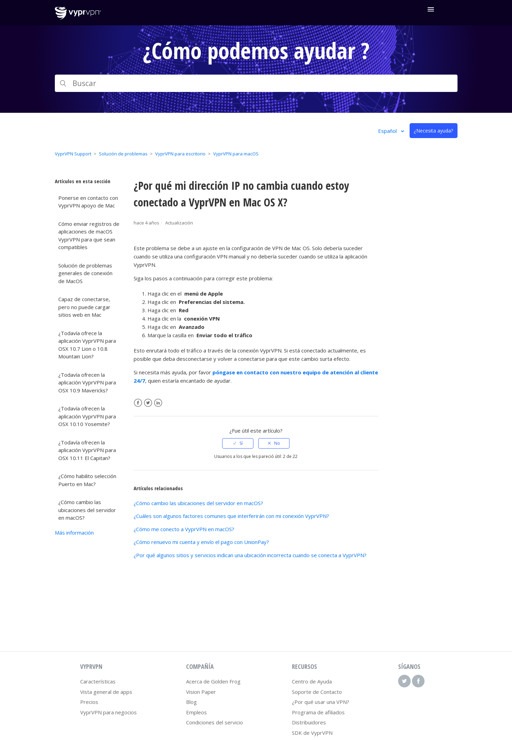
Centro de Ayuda (312, 681)
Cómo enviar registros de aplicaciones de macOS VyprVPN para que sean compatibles (88, 235)
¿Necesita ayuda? (433, 130)
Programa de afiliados (318, 712)
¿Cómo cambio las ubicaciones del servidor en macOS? (87, 510)
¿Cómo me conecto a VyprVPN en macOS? (184, 529)
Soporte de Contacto (317, 691)
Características (98, 681)
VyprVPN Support (73, 154)
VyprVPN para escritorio (180, 154)
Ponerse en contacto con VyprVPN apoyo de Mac (88, 201)
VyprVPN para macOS (236, 154)
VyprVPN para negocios (108, 712)
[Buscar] (256, 83)
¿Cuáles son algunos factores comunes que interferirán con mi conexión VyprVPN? (231, 515)
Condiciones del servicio (214, 722)
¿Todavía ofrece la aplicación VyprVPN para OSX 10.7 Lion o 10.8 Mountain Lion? (87, 345)
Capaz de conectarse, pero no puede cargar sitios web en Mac (84, 307)
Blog (191, 701)
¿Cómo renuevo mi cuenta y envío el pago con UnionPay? (201, 541)
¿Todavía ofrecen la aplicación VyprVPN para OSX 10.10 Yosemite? (87, 416)
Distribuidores (309, 722)
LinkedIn (158, 403)
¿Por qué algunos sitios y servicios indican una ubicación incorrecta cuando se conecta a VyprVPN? (250, 555)
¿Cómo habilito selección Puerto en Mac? (87, 480)
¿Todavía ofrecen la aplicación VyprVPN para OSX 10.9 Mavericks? (87, 382)
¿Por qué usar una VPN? (320, 701)
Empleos (196, 712)
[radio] (237, 443)
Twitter (148, 403)
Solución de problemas (123, 154)
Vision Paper (201, 691)
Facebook (138, 403)
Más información (74, 532)
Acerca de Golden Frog (213, 681)
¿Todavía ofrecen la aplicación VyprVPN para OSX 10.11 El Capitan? (87, 450)
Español (388, 130)
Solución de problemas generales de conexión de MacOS (85, 273)
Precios (89, 701)
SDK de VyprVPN (312, 732)
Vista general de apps (106, 691)
